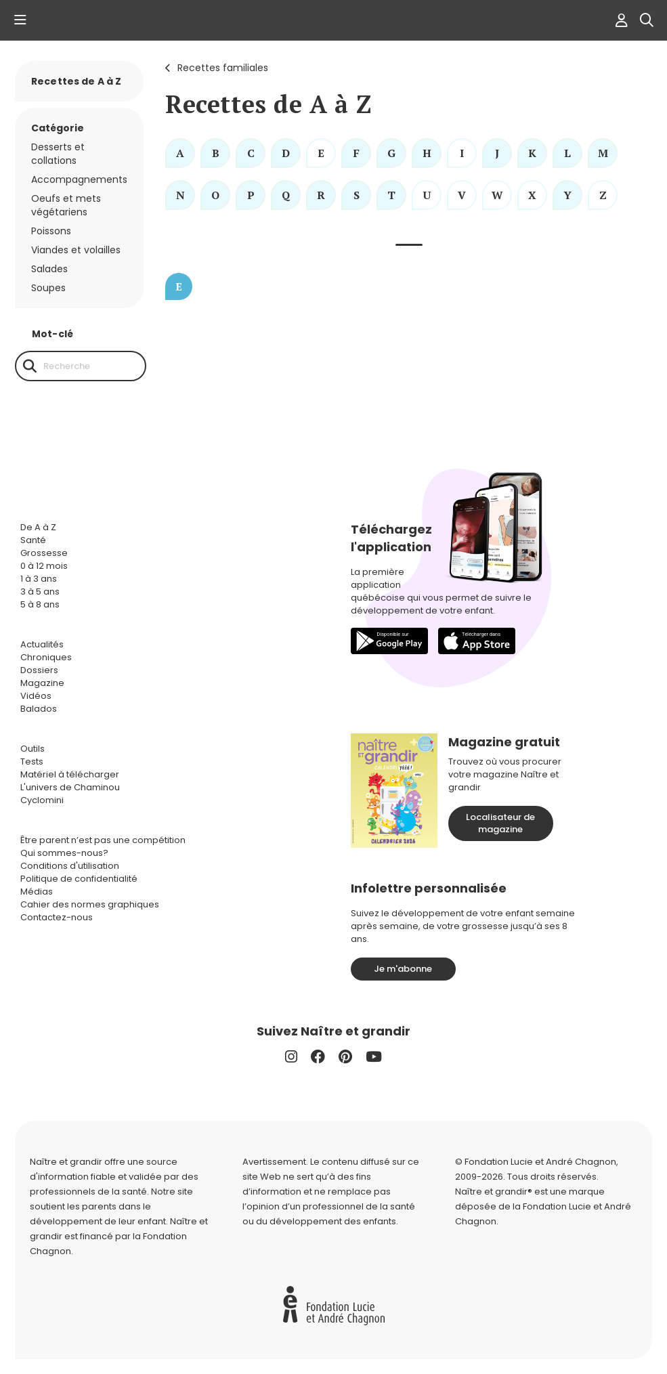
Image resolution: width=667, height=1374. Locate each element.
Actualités (42, 644)
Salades (49, 269)
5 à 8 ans (40, 604)
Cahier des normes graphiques (89, 904)
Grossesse (44, 552)
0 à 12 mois (44, 565)
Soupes (48, 288)
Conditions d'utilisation (69, 865)
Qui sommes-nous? (64, 852)
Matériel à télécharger (69, 774)
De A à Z (38, 527)
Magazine (42, 683)
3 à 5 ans (40, 591)
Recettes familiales (222, 67)
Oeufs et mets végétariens (66, 205)
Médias (36, 891)
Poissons (51, 231)
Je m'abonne (403, 968)
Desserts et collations (58, 153)
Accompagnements (79, 179)
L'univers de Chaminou (70, 787)
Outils (32, 748)
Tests (31, 761)
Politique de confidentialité (78, 878)
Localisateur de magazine (500, 823)
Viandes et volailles (76, 250)
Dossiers (39, 670)
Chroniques (46, 657)
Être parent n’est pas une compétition (103, 840)
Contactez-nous (56, 917)
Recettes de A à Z (76, 81)
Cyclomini (42, 800)
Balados (38, 708)
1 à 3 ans (38, 578)
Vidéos (35, 695)
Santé (33, 540)
